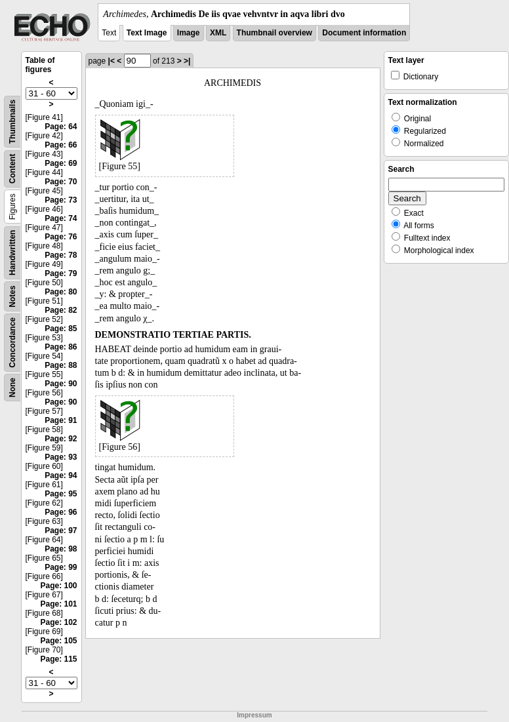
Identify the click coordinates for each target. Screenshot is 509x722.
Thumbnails (12, 122)
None (12, 387)
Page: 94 (61, 475)
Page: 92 (61, 438)
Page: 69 (61, 163)
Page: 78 (61, 255)
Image (188, 32)
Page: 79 (61, 273)
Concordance (12, 342)
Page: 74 (61, 218)
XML (218, 32)
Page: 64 (61, 126)
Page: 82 (61, 310)
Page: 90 (61, 383)
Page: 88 (61, 365)
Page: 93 (61, 457)
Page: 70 (61, 181)
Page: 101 (58, 604)
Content (12, 169)
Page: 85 (61, 328)
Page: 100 (58, 585)
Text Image (147, 32)
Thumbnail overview (274, 32)
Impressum (254, 715)
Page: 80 (61, 291)
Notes (12, 296)
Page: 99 (61, 567)
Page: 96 (61, 512)
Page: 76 (61, 236)
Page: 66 (61, 145)
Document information (364, 32)
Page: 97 (61, 530)
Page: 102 (58, 622)
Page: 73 (61, 200)
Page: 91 (61, 420)
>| (187, 61)
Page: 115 (58, 659)
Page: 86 (61, 346)
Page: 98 (61, 548)
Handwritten (12, 252)
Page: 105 (58, 640)
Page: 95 (61, 493)
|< (111, 61)
